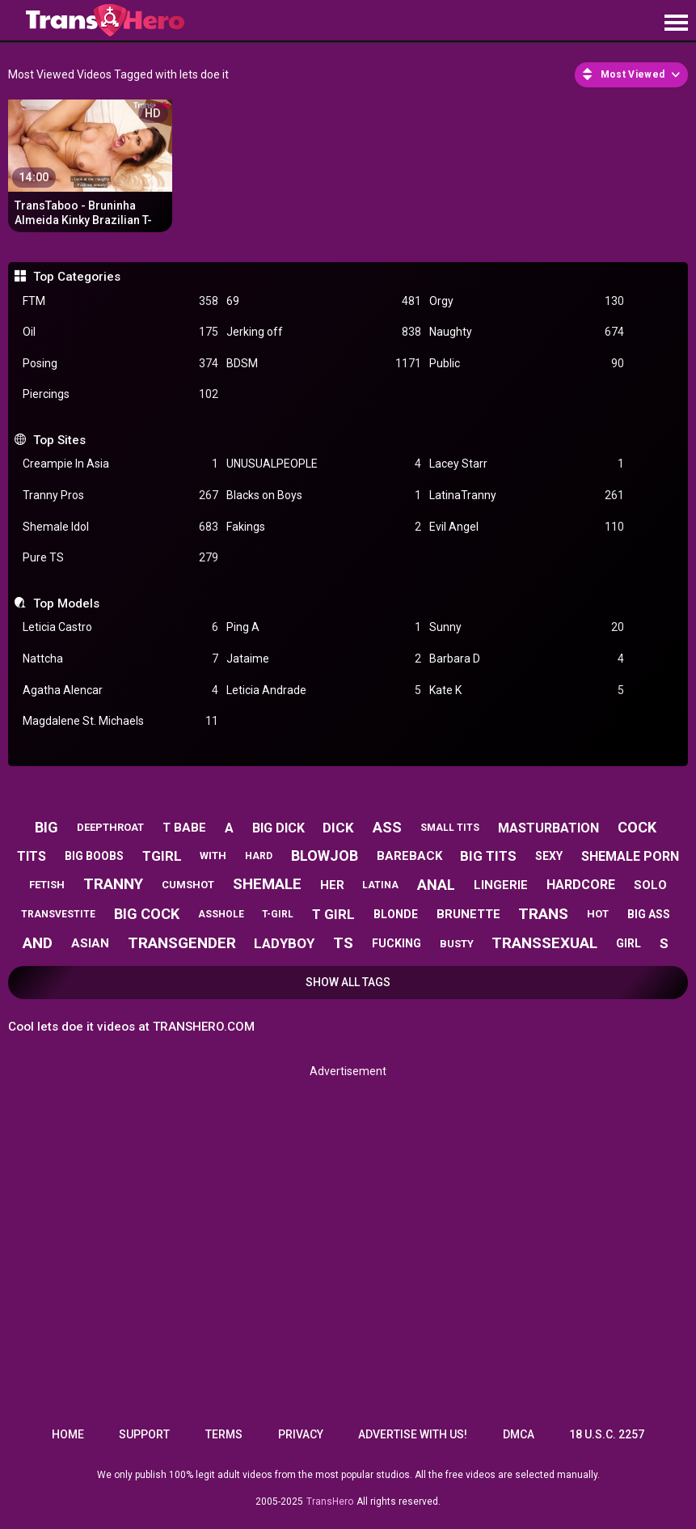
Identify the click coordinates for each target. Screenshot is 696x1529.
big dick (278, 828)
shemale (267, 884)
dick (338, 828)
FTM (120, 301)
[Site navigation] (676, 23)
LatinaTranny (526, 495)
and (38, 943)
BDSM (323, 364)
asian (90, 943)
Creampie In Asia (120, 464)
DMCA (518, 1434)
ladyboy (284, 943)
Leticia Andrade (323, 690)
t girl (333, 914)
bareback (409, 856)
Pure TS (120, 558)
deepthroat (110, 827)
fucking (396, 943)
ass (387, 827)
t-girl (277, 914)
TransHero (329, 1501)
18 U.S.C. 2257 (606, 1434)
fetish (47, 885)
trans (543, 913)
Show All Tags (348, 982)
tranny (113, 884)
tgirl (162, 856)
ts (343, 943)
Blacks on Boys (323, 495)
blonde (395, 914)
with (213, 855)
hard (258, 856)
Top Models (66, 603)
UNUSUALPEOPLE (323, 464)
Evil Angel (526, 527)
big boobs (94, 855)
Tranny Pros (120, 495)
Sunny (526, 627)
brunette (468, 914)
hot (598, 914)
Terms (224, 1434)
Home (68, 1434)
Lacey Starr (526, 464)
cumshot (188, 885)
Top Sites (59, 440)
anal (436, 884)
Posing (120, 364)
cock (637, 827)
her (332, 885)
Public (526, 364)
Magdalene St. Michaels (120, 721)
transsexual (544, 943)
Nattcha (120, 659)
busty (457, 944)
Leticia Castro (120, 627)
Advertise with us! (412, 1434)
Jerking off (323, 332)
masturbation (548, 828)
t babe (184, 827)
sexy (549, 855)
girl (628, 943)
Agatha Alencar (120, 690)
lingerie (501, 885)
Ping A (323, 627)
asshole (221, 914)
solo (650, 885)
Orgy (526, 301)
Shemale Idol (120, 527)
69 (323, 301)
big (46, 827)
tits (31, 856)
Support (144, 1434)
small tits (449, 827)
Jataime (323, 659)
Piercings (120, 394)
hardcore (580, 884)
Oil (120, 332)
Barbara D (526, 659)
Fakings (323, 527)
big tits (488, 856)
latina (380, 885)
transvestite (58, 914)
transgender (182, 943)
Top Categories (76, 276)
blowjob (324, 855)
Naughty (526, 332)
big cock (146, 913)
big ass (648, 914)
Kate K (526, 690)
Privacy (300, 1434)
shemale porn (630, 856)
